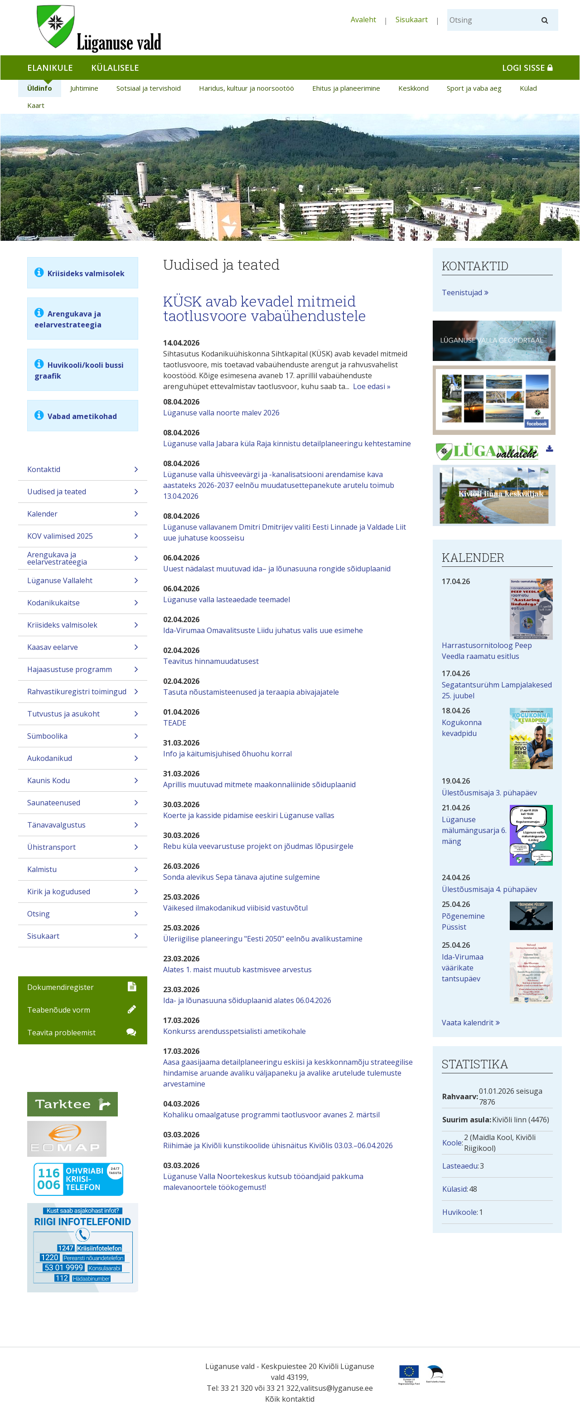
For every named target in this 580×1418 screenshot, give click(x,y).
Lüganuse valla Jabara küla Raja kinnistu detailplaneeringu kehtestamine (287, 443)
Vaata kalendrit (467, 1023)
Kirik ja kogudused (82, 894)
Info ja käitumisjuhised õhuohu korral (227, 754)
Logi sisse (527, 67)
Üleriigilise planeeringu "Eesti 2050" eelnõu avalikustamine (262, 939)
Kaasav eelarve (82, 650)
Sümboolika (82, 739)
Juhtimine (84, 88)
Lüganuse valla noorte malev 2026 (221, 413)
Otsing (82, 917)
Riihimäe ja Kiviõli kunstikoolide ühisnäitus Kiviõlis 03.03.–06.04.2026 (278, 1145)
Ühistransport (82, 850)
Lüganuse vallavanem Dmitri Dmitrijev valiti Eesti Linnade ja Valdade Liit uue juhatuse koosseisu (284, 532)
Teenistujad (462, 292)
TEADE (174, 723)
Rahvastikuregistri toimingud (82, 694)
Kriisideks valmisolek (86, 273)
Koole (452, 1143)
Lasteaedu (460, 1166)
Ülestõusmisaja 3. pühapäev (489, 793)
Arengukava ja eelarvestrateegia (82, 559)
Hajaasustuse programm (82, 672)
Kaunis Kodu (82, 783)
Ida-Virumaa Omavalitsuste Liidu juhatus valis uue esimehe (263, 630)
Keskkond (413, 88)
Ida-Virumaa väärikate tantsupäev (462, 968)
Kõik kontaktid (289, 1399)
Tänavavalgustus (82, 828)
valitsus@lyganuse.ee (336, 1388)
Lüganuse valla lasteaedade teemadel (226, 599)
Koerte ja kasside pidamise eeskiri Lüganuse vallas (248, 815)
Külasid (454, 1189)
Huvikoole (459, 1212)
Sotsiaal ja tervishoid (148, 88)
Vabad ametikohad (81, 416)
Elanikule (50, 67)
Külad (528, 88)
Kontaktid (82, 472)
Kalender (82, 517)
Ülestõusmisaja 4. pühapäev (489, 889)
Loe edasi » (372, 386)
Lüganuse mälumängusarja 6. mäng (474, 830)
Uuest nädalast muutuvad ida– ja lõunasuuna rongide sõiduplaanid (277, 569)
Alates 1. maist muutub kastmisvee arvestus (237, 970)
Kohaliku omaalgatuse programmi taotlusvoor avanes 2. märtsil (271, 1115)
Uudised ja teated (82, 494)
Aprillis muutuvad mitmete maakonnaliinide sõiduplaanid (259, 784)
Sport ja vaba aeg (474, 88)
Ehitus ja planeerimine (346, 88)
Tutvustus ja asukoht (82, 717)
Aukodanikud (82, 761)
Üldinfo (39, 88)
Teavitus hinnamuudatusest (211, 661)
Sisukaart (412, 19)
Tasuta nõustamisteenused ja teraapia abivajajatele (251, 692)
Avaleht (363, 19)
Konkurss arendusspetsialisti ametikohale (234, 1031)
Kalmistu (82, 872)
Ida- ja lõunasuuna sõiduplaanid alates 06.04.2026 (247, 1000)
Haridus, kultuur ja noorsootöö (246, 88)
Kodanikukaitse (82, 606)
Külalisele (115, 67)
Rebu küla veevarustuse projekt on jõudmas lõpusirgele (258, 846)
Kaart (35, 105)
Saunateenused (82, 806)
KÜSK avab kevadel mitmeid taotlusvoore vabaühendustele (264, 308)
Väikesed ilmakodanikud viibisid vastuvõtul (235, 908)
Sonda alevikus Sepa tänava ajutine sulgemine (241, 877)
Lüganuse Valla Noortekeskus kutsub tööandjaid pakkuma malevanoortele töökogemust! (263, 1181)
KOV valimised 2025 (82, 539)
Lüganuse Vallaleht (82, 583)
